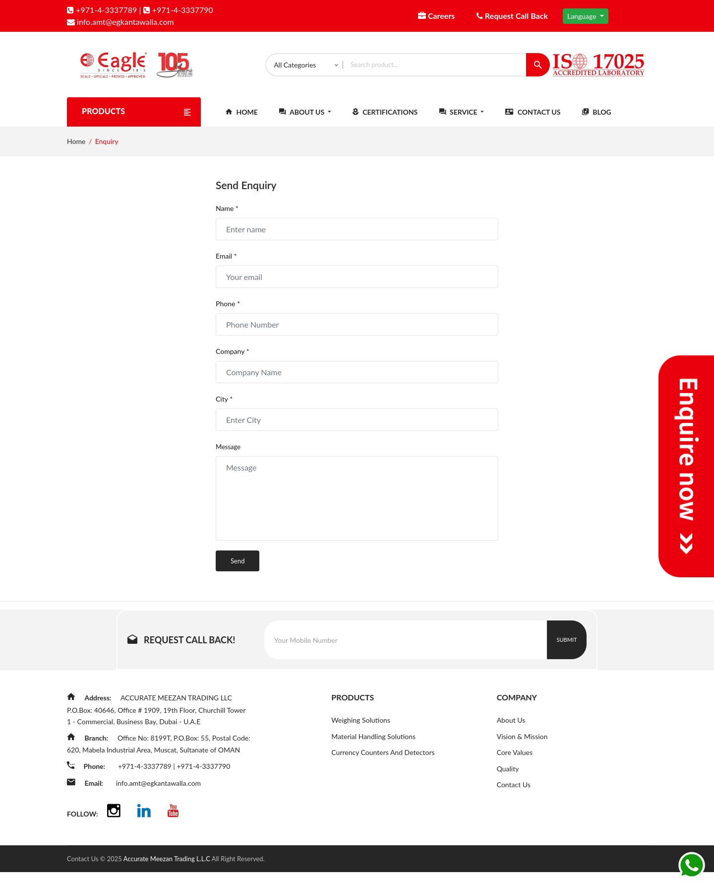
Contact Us (532, 120)
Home (242, 120)
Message (228, 455)
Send (237, 569)
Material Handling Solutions (373, 744)
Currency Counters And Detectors (382, 760)
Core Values (515, 760)
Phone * (228, 311)
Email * (226, 264)
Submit (567, 647)
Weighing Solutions (360, 728)
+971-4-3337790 (178, 9)
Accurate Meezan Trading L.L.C (167, 875)
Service (461, 120)
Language (582, 16)
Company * (232, 359)
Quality (508, 777)
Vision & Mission (522, 744)
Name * (227, 216)
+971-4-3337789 (102, 9)
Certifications (385, 120)
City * (224, 407)
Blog (596, 120)
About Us (305, 120)
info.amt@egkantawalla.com (120, 21)
